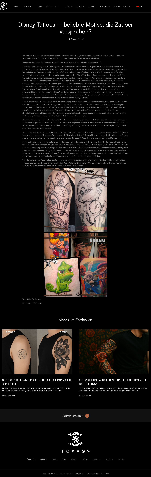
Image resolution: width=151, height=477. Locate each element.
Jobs (48, 6)
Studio (117, 6)
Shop (125, 6)
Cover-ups (105, 6)
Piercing (91, 6)
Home (16, 6)
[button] (49, 6)
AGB (107, 473)
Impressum (79, 473)
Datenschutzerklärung (94, 473)
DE (139, 6)
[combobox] (139, 6)
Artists (66, 6)
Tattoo (79, 6)
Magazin (27, 6)
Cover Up (109, 459)
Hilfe (57, 6)
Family (39, 6)
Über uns (31, 459)
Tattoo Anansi (47, 473)
